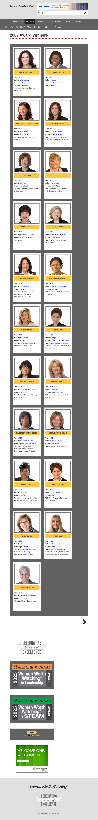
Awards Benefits (55, 21)
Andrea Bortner (27, 278)
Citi (54, 547)
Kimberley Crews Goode (26, 433)
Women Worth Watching (51, 813)
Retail (23, 544)
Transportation (57, 131)
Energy (23, 183)
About (7, 21)
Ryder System (58, 134)
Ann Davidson (58, 484)
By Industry (18, 21)
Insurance (24, 338)
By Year (30, 21)
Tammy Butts (26, 330)
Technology (25, 80)
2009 (20, 77)
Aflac (23, 495)
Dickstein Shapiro (59, 83)
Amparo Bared (58, 124)
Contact (58, 27)
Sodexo (24, 598)
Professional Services (28, 389)
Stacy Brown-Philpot (58, 278)
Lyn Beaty (27, 175)
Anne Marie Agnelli (27, 72)
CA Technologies (27, 83)
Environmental (57, 441)
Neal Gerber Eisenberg (61, 340)
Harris (24, 289)
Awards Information (73, 21)
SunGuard (25, 134)
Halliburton (25, 186)
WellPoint (56, 186)
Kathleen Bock (57, 227)
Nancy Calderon (27, 381)
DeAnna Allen (58, 72)
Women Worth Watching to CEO (18, 27)
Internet (54, 286)
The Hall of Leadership (42, 27)
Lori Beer (58, 175)
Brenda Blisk (27, 227)
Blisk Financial (27, 237)
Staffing (54, 389)
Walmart (25, 547)
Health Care (56, 183)
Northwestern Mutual (29, 444)
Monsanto (56, 444)
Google (55, 289)
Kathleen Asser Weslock (27, 124)
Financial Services (27, 235)
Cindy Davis (27, 536)
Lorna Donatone (27, 587)
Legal (54, 80)
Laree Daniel (26, 484)
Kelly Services (58, 392)
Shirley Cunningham (58, 433)
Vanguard (56, 237)
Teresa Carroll (58, 381)
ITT (54, 495)
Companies (41, 21)
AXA (23, 340)
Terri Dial (58, 536)
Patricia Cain (58, 330)
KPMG (24, 392)
